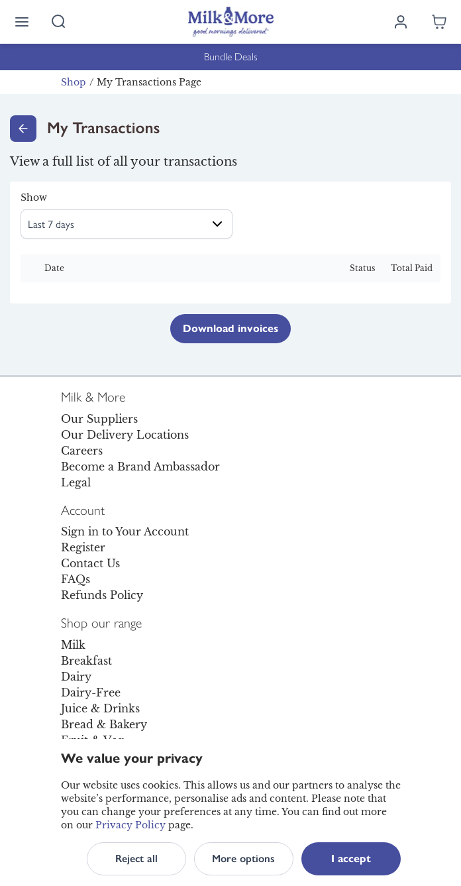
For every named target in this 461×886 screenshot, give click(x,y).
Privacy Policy (130, 825)
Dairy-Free (91, 692)
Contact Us (90, 563)
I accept (351, 858)
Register (83, 547)
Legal (76, 482)
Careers (82, 450)
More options (243, 858)
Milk (73, 644)
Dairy (76, 676)
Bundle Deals (231, 56)
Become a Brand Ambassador (140, 466)
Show (34, 197)
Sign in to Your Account (125, 531)
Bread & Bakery (104, 724)
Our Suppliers (99, 418)
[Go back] (23, 128)
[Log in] (400, 21)
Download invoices (230, 328)
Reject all (136, 858)
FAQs (75, 579)
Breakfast (86, 660)
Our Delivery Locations (125, 434)
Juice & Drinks (100, 708)
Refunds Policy (102, 595)
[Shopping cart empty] (439, 21)
